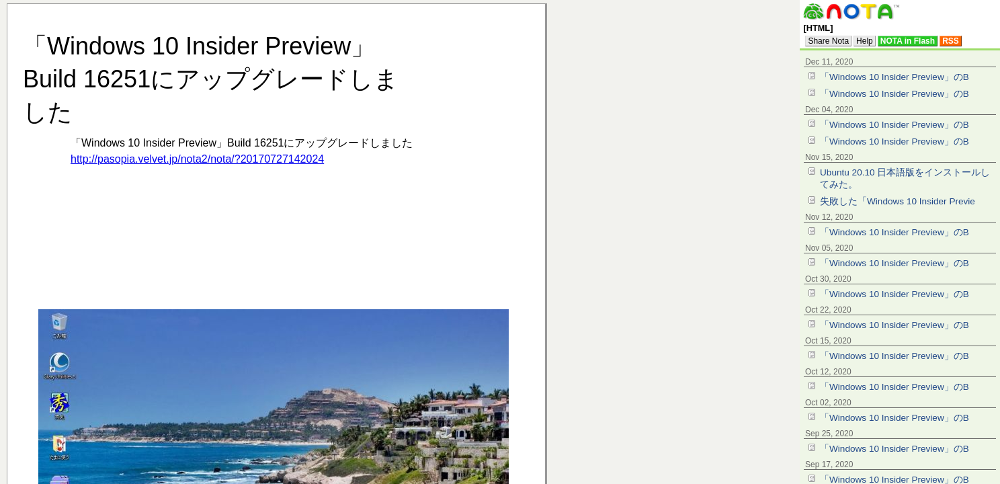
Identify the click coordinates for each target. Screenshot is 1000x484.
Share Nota (828, 41)
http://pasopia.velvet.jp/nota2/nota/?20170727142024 (197, 159)
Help (864, 41)
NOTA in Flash (907, 41)
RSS (950, 41)
